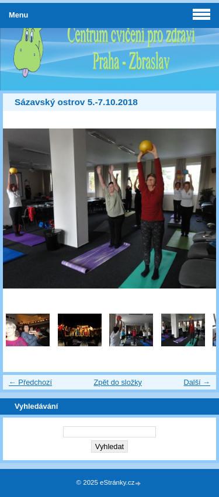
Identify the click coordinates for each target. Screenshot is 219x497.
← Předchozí (30, 382)
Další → (196, 382)
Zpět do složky (117, 382)
